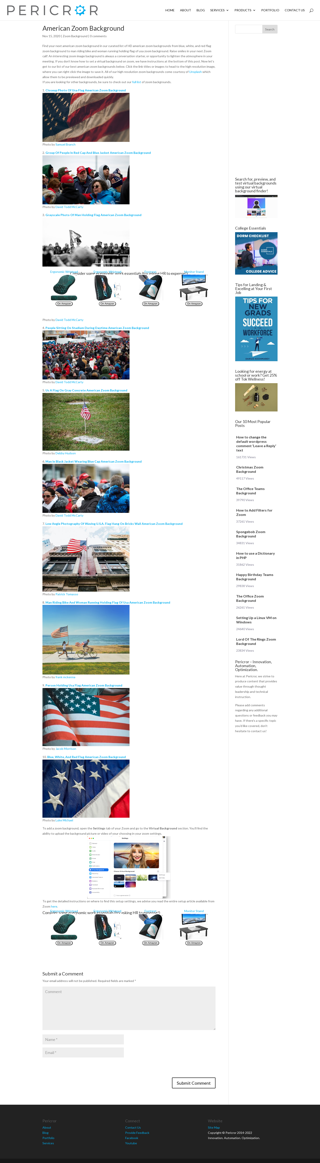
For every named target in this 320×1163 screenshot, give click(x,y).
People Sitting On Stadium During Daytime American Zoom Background (97, 328)
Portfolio (270, 10)
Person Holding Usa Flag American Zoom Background (83, 685)
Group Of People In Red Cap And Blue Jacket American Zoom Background (98, 152)
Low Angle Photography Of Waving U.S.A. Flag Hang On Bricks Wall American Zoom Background (114, 523)
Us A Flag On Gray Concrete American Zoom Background (86, 390)
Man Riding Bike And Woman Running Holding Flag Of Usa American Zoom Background (107, 602)
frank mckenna (65, 677)
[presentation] (75, 1069)
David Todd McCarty (69, 207)
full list (136, 82)
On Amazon (64, 303)
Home (170, 10)
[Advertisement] (256, 105)
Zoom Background (75, 36)
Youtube (131, 1143)
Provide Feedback (137, 1132)
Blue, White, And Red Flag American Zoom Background (86, 757)
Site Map (214, 1127)
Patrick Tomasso (67, 594)
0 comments (98, 36)
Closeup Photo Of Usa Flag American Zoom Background (85, 90)
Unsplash (195, 72)
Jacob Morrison (66, 748)
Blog (201, 10)
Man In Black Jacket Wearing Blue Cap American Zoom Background (93, 461)
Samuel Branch (66, 144)
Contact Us (295, 10)
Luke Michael (64, 820)
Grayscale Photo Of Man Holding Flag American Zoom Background (93, 215)
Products (242, 10)
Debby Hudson (66, 453)
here (54, 906)
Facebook (131, 1138)
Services (217, 10)
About (185, 10)
